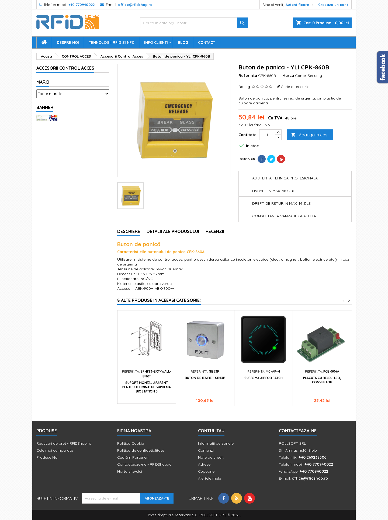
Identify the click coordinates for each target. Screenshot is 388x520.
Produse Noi (47, 457)
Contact (206, 42)
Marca (288, 75)
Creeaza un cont (333, 4)
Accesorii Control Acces (65, 68)
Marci (42, 82)
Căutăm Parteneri (132, 457)
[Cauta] (194, 22)
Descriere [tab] (128, 231)
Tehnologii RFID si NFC (111, 42)
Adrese (204, 464)
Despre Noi (68, 42)
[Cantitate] (267, 134)
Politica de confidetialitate (140, 450)
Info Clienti (156, 42)
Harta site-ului (129, 471)
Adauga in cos (309, 135)
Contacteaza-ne (298, 430)
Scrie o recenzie (295, 86)
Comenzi (206, 450)
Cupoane (206, 471)
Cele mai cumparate (54, 450)
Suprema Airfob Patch (263, 378)
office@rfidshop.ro (135, 4)
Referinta (247, 75)
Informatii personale (216, 443)
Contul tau (211, 430)
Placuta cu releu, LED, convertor (322, 380)
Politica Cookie (130, 443)
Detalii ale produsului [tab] (173, 231)
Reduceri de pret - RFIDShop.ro (63, 443)
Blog (183, 42)
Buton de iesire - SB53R (205, 378)
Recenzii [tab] (215, 231)
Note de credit (211, 457)
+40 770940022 (81, 4)
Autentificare (297, 4)
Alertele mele (209, 478)
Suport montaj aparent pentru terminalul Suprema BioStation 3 (146, 387)
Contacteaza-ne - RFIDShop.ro (144, 464)
